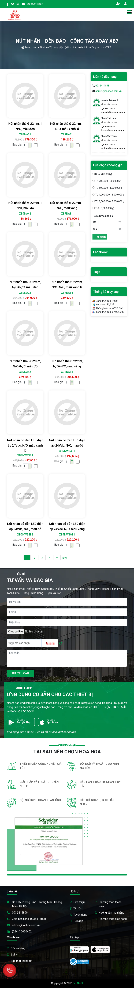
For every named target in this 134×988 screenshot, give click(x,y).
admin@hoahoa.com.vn (108, 91)
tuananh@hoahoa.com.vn (113, 112)
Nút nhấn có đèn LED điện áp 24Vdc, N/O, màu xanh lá (25, 445)
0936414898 (35, 4)
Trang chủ (28, 47)
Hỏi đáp (78, 921)
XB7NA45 (25, 372)
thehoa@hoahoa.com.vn (113, 130)
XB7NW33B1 (25, 455)
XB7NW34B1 (67, 451)
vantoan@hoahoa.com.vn (113, 148)
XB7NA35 (67, 292)
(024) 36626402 (22, 931)
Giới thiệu (79, 902)
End (64, 557)
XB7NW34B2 (25, 534)
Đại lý (14, 954)
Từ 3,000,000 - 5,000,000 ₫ (108, 201)
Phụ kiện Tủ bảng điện (51, 47)
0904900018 (108, 126)
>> (57, 557)
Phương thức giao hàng (113, 919)
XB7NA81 (67, 213)
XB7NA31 (67, 134)
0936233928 (108, 108)
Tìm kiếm (100, 236)
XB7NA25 (25, 292)
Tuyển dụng (80, 914)
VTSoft (78, 983)
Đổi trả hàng (18, 948)
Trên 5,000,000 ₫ (103, 208)
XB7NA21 (25, 134)
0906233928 (108, 144)
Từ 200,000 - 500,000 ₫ (106, 181)
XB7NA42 (25, 213)
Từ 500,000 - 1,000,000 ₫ (107, 187)
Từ (94, 221)
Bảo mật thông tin (21, 960)
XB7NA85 (67, 372)
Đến (94, 229)
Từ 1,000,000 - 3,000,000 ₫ (108, 194)
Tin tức (77, 908)
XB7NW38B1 (67, 534)
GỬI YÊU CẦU (20, 673)
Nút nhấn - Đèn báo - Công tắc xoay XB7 (88, 47)
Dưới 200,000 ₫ (102, 174)
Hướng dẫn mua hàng (111, 912)
